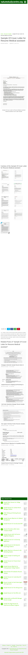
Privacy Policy (19, 645)
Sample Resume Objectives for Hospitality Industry (13, 443)
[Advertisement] (14, 19)
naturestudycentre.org (12, 1)
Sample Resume (22, 648)
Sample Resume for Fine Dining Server (13, 587)
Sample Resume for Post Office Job (12, 593)
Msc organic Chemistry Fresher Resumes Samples (13, 423)
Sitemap (4, 645)
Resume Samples (5, 43)
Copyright (13, 645)
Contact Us (8, 645)
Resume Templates (14, 649)
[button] (25, 2)
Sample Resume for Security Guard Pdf (13, 523)
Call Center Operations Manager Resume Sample (12, 404)
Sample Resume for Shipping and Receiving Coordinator (14, 384)
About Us (15, 646)
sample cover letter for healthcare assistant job (13, 332)
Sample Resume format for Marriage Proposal (12, 463)
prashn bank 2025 (20, 652)
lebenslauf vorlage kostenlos (10, 652)
